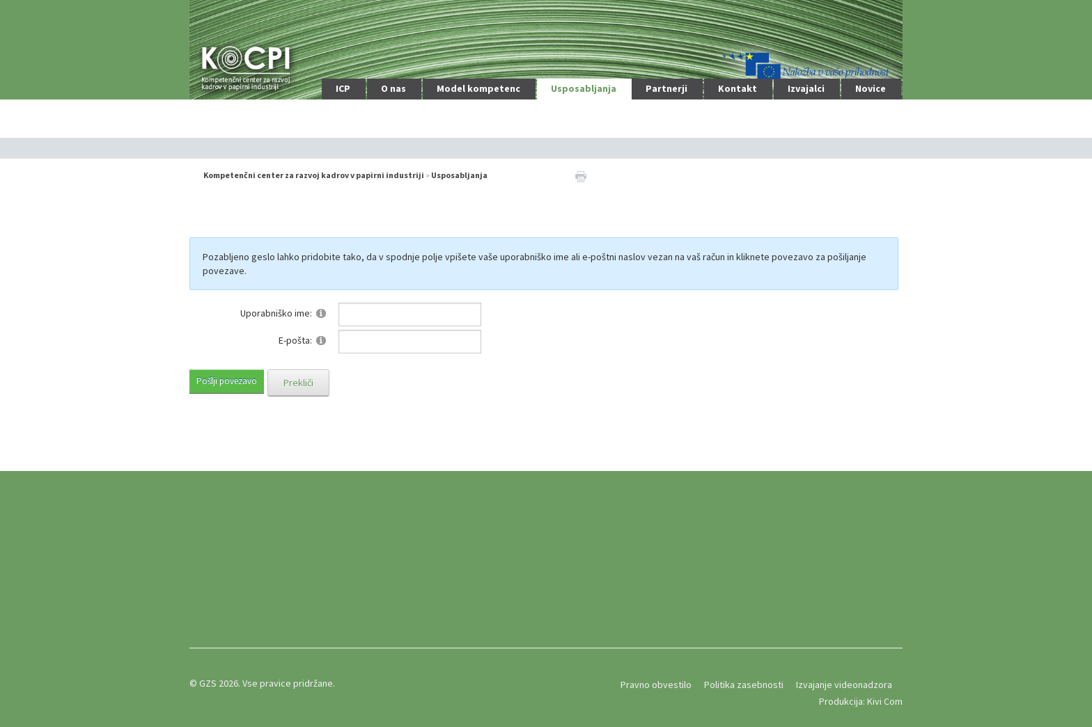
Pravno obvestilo (656, 684)
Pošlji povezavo (226, 381)
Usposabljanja (583, 88)
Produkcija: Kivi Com (861, 701)
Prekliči (298, 382)
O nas (393, 88)
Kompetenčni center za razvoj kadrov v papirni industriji (313, 175)
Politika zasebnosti (743, 684)
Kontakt (737, 88)
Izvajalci (806, 88)
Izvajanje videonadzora (844, 684)
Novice (870, 88)
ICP (343, 88)
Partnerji (666, 88)
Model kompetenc (478, 88)
